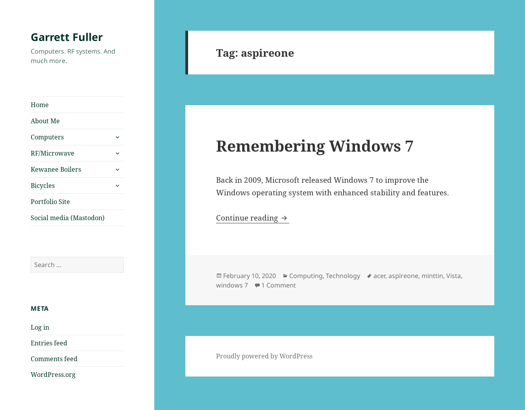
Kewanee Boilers (56, 169)
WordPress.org (53, 374)
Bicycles (43, 185)
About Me (45, 121)
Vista (453, 275)
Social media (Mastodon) (68, 217)
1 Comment (278, 285)
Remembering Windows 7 (315, 145)
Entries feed (49, 343)
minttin (432, 275)
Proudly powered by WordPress (264, 356)
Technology (343, 275)
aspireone (403, 275)
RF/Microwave (52, 153)
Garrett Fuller (67, 37)
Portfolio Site (50, 201)
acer (379, 275)
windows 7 (232, 285)
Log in (40, 327)
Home (40, 104)
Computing (306, 275)
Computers (47, 137)
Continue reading (252, 218)
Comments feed (54, 358)
